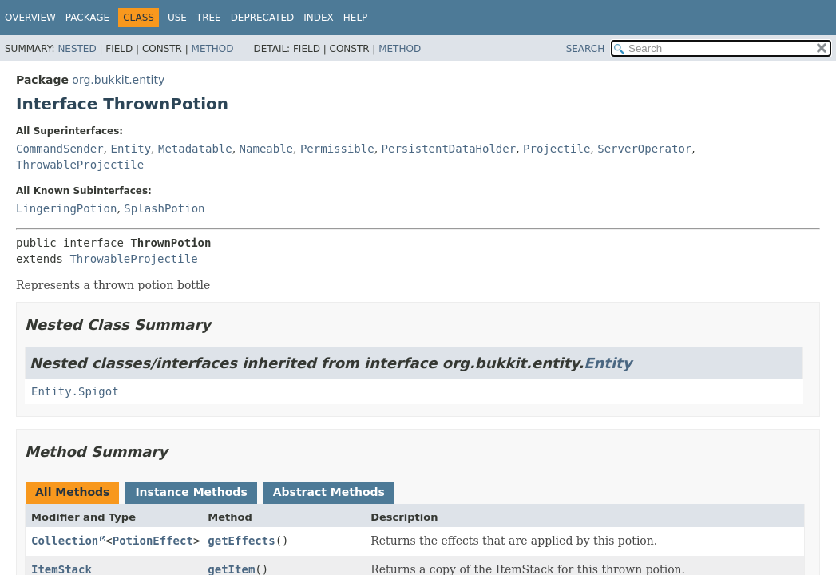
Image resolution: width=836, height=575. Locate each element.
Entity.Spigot (75, 391)
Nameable (266, 148)
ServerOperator (644, 148)
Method (213, 48)
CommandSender (60, 148)
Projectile (556, 148)
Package (87, 17)
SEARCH (585, 48)
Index (318, 17)
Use (177, 17)
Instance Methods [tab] (191, 492)
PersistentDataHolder (449, 148)
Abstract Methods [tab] (329, 492)
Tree (208, 17)
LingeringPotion (66, 208)
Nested (76, 48)
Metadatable (195, 148)
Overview (30, 17)
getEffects (241, 540)
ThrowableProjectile (80, 164)
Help (355, 17)
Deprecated (263, 17)
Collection (64, 540)
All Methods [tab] (72, 492)
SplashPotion (164, 208)
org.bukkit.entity (118, 79)
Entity (130, 148)
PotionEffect (153, 540)
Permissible (337, 148)
